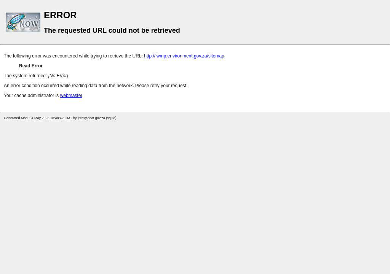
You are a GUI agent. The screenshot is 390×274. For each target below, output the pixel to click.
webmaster (71, 95)
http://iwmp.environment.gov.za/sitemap (184, 56)
